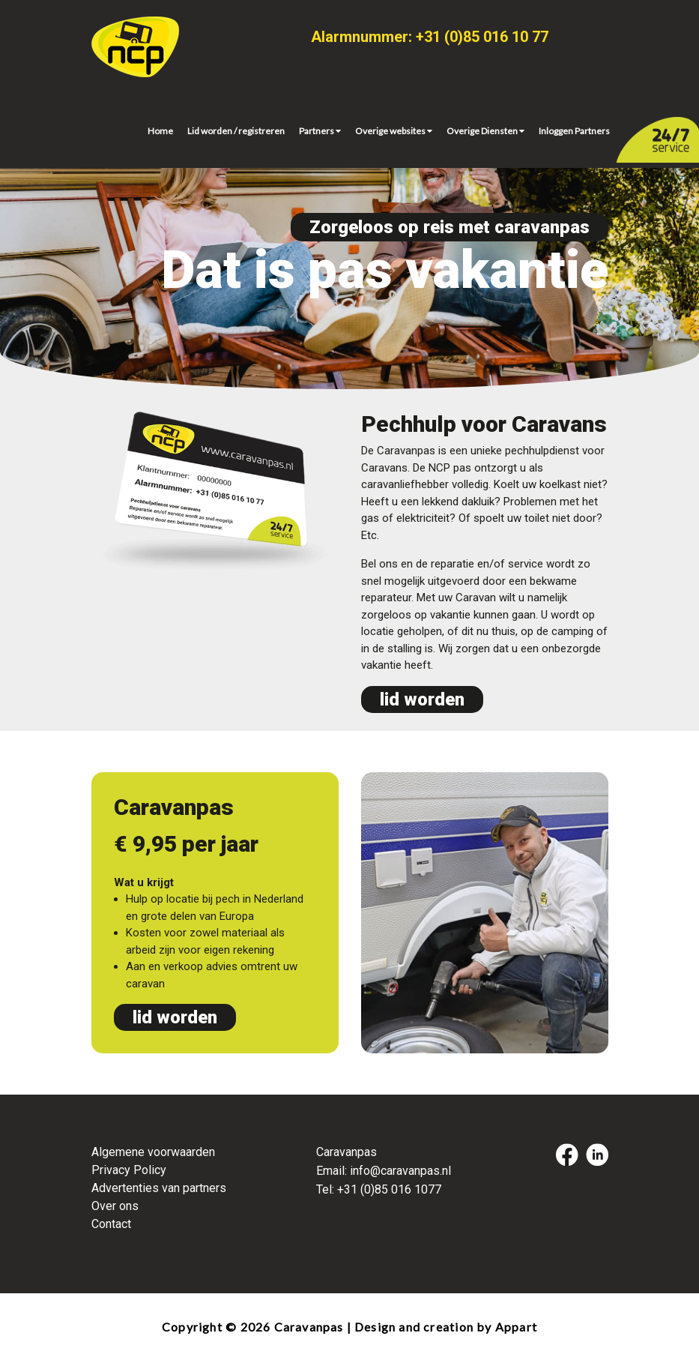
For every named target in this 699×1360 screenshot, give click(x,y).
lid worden (422, 699)
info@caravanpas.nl (400, 1171)
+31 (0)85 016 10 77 (482, 37)
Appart (516, 1327)
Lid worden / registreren (236, 130)
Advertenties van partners (158, 1188)
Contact (111, 1224)
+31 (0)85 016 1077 (389, 1189)
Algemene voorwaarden (153, 1152)
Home (160, 130)
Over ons (115, 1206)
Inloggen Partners (574, 130)
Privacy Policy (128, 1170)
